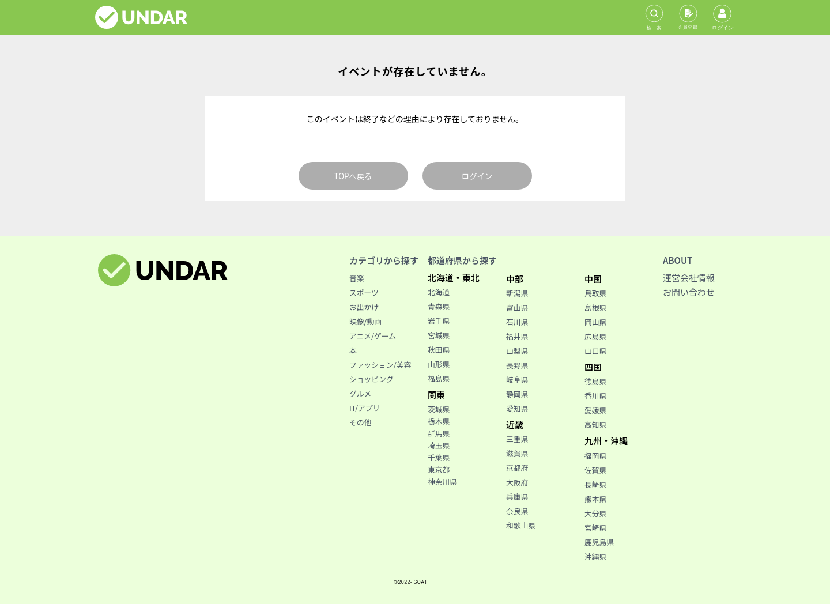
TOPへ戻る (353, 176)
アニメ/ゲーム (372, 335)
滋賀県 (517, 453)
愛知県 (517, 408)
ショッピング (371, 378)
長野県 (517, 365)
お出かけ (364, 306)
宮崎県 (595, 527)
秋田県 (439, 349)
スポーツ (364, 292)
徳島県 (595, 381)
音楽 (356, 278)
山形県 (439, 363)
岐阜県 (517, 379)
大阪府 (517, 482)
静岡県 (517, 393)
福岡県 (595, 455)
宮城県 (439, 335)
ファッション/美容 (380, 364)
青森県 (439, 306)
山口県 (595, 350)
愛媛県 (595, 410)
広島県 (595, 336)
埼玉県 (439, 445)
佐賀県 (595, 470)
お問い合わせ (689, 292)
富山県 (517, 307)
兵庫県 (517, 496)
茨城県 (439, 408)
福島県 (439, 378)
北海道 (439, 291)
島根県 (595, 307)
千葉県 (439, 457)
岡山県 (595, 321)
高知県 (595, 424)
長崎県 (595, 484)
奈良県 (517, 510)
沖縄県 (595, 556)
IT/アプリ (364, 407)
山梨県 (517, 350)
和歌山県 (520, 525)
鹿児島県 (599, 542)
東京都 (439, 469)
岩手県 (439, 320)
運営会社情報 (689, 277)
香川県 (595, 395)
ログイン (477, 176)
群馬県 (439, 433)
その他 (360, 422)
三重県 (517, 438)
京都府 (517, 467)
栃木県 (439, 421)
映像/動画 (365, 321)
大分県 (595, 513)
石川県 (517, 321)
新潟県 (517, 293)
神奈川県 (442, 481)
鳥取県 (595, 293)
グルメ (360, 393)
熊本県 (595, 498)
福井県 (517, 336)
